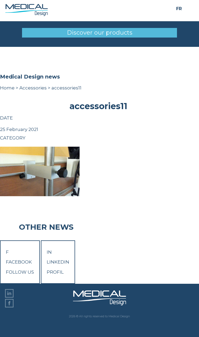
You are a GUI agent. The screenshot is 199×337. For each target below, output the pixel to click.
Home (7, 88)
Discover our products (99, 32)
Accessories (33, 88)
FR (179, 8)
